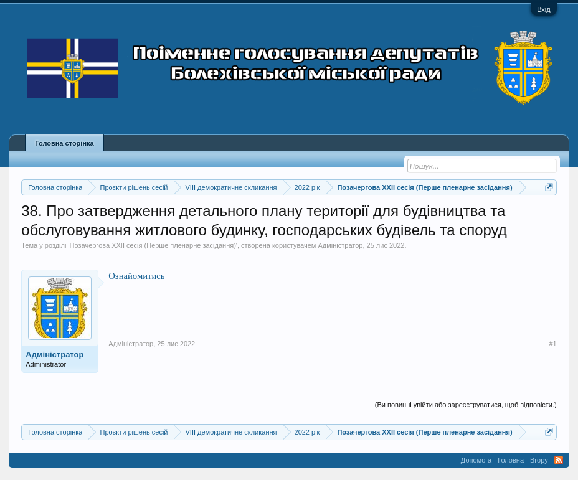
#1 (552, 343)
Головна (511, 460)
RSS (558, 460)
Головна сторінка (64, 143)
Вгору (539, 460)
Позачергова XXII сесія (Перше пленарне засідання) (153, 245)
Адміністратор (340, 245)
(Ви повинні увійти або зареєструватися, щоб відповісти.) (466, 404)
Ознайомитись (136, 276)
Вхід (544, 9)
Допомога (476, 460)
